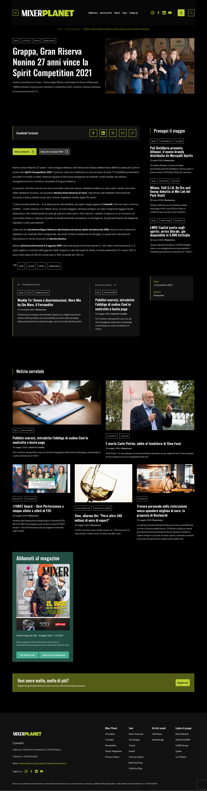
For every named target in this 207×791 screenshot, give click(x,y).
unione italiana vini (83, 508)
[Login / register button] (181, 12)
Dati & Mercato (73, 29)
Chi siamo (110, 733)
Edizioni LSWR (183, 739)
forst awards (31, 499)
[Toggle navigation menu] (15, 13)
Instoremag (157, 739)
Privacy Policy (112, 756)
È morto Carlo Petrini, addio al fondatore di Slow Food (143, 443)
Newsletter (110, 745)
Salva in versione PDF (54, 151)
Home (59, 29)
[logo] (48, 13)
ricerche (26, 40)
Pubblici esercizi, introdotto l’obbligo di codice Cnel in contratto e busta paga (114, 304)
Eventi (132, 751)
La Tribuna (181, 756)
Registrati (182, 682)
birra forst (18, 499)
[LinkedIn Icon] (164, 12)
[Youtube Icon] (170, 12)
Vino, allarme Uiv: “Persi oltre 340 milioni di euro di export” (98, 518)
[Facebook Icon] (158, 12)
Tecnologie (134, 739)
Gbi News (157, 733)
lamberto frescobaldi (103, 508)
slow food (124, 436)
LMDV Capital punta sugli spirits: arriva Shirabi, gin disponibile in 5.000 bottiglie (170, 231)
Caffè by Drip (135, 768)
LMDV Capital (165, 221)
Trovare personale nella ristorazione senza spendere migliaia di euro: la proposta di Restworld (162, 510)
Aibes (117, 12)
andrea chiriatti (109, 292)
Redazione (41, 309)
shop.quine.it (40, 763)
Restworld (142, 499)
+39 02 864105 (30, 756)
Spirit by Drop (136, 762)
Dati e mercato (136, 733)
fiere (30, 293)
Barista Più (106, 12)
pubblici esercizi (42, 293)
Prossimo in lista (105, 285)
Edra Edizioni (182, 733)
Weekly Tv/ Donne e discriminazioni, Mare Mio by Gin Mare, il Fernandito (49, 302)
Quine (178, 751)
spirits (16, 40)
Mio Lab (175, 181)
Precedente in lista (29, 284)
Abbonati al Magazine (53, 655)
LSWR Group (182, 745)
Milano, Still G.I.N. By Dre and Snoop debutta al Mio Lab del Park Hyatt (170, 191)
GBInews (93, 12)
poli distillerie (165, 141)
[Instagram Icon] (152, 12)
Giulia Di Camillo (119, 313)
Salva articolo (24, 151)
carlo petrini (111, 436)
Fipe (124, 12)
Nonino (37, 40)
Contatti (109, 739)
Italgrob (133, 12)
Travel (132, 745)
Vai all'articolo (27, 655)
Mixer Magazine (113, 751)
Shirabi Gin (179, 221)
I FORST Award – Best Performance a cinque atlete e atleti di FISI (38, 508)
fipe (98, 292)
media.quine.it (25, 763)
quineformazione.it (57, 763)
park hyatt (164, 181)
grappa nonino (49, 40)
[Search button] (191, 12)
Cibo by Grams (136, 756)
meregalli (178, 141)
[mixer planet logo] (27, 733)
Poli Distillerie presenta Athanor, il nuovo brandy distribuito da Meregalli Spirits (171, 151)
